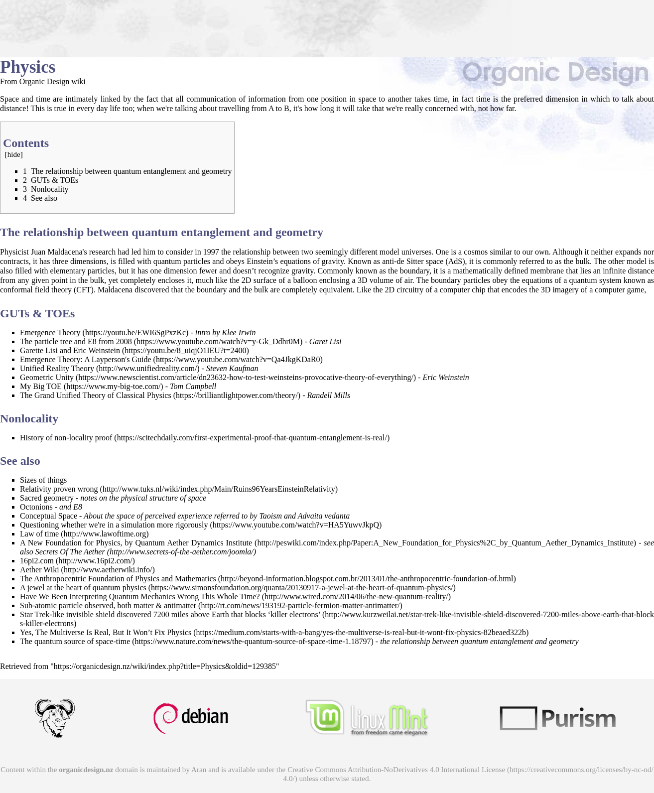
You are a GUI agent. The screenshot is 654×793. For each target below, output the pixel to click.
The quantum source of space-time (75, 641)
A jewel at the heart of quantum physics (83, 587)
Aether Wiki (39, 569)
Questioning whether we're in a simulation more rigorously (114, 525)
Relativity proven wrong (59, 489)
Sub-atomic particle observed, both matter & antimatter (108, 605)
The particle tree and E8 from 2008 (76, 341)
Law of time (39, 533)
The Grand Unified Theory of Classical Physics (95, 395)
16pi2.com (37, 560)
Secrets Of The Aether (70, 551)
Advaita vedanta (324, 516)
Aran (198, 769)
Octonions (36, 507)
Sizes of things (43, 480)
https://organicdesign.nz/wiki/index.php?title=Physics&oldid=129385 (165, 666)
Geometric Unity (47, 377)
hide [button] (13, 154)
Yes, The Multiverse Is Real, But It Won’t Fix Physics (105, 632)
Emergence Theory (50, 332)
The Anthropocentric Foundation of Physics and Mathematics (118, 578)
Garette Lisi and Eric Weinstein (70, 350)
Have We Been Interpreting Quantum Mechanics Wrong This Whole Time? (140, 596)
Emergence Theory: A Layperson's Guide (85, 359)
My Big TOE (41, 386)
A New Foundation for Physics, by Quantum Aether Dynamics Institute (136, 542)
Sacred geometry (47, 498)
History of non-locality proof (66, 437)
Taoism (270, 516)
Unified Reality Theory (57, 368)
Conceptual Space (48, 516)
